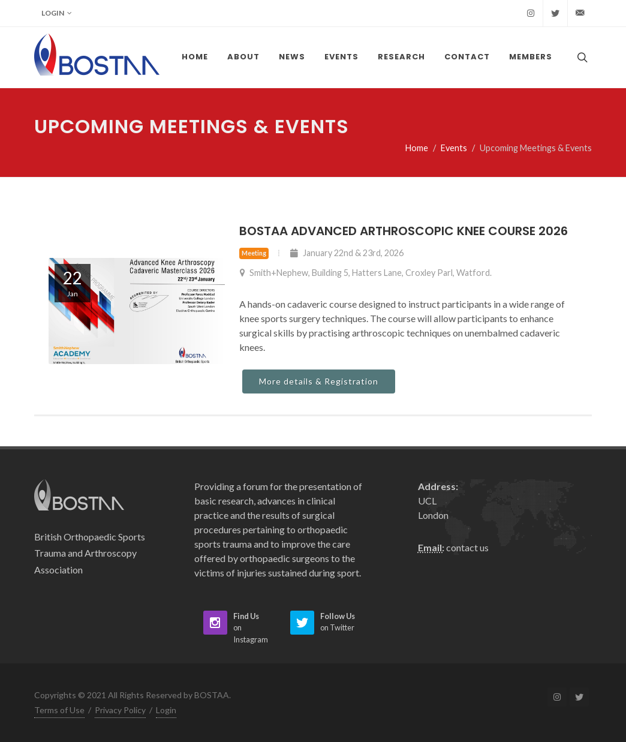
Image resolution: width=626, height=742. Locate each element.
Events (454, 148)
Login (56, 13)
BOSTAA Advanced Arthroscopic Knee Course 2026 (403, 231)
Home (416, 148)
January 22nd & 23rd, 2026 (347, 253)
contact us (467, 547)
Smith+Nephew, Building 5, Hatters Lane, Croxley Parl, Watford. (365, 273)
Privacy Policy (120, 710)
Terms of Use (59, 710)
